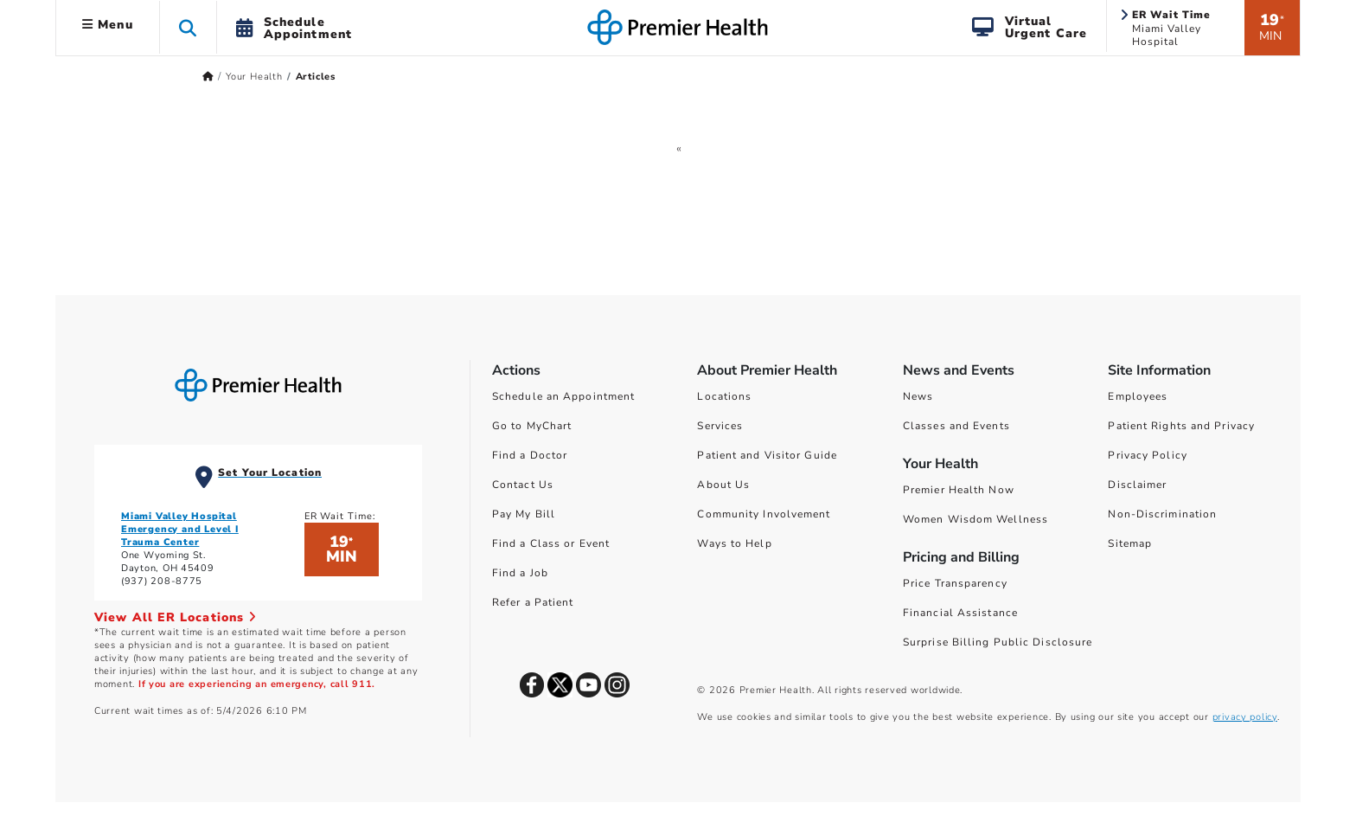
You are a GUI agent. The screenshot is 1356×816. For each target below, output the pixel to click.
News (918, 396)
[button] (188, 27)
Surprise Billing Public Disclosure (997, 642)
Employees (1137, 396)
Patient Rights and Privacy (1181, 426)
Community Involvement (763, 514)
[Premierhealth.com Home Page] (208, 76)
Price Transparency (955, 583)
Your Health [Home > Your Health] (254, 76)
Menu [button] (107, 24)
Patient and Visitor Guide (767, 455)
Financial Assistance (960, 613)
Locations (724, 396)
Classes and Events (956, 426)
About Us (723, 485)
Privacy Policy (1147, 455)
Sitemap (1130, 543)
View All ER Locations (175, 617)
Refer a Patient (533, 602)
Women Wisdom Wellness (975, 519)
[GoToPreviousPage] (680, 148)
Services (720, 426)
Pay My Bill (523, 514)
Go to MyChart (532, 426)
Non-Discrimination (1162, 514)
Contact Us (522, 485)
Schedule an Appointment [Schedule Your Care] (563, 396)
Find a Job (520, 573)
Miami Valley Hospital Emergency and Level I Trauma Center (180, 529)
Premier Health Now (958, 490)
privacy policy (1244, 716)
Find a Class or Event (551, 543)
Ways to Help (734, 543)
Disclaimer (1137, 485)
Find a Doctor (529, 455)
